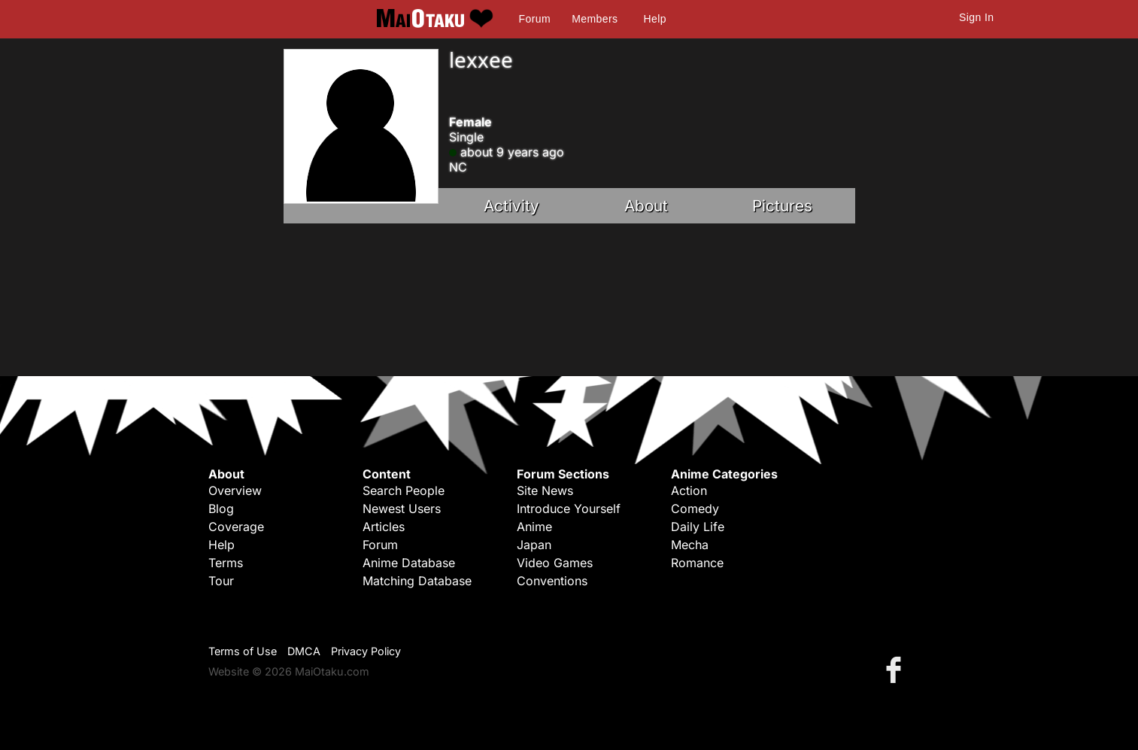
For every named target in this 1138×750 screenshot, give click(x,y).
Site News (545, 490)
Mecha (690, 544)
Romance (697, 562)
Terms (225, 562)
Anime (534, 526)
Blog (221, 508)
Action (689, 490)
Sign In (976, 17)
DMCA (303, 651)
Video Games (555, 562)
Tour (221, 580)
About (646, 205)
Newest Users (402, 508)
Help (655, 19)
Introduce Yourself (569, 508)
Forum (535, 19)
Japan (534, 544)
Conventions (552, 580)
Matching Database (417, 580)
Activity (511, 205)
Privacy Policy (366, 651)
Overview (235, 490)
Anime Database (409, 562)
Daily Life (697, 526)
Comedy (695, 508)
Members (595, 19)
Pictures (782, 205)
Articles (384, 526)
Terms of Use (242, 651)
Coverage (236, 526)
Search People (404, 490)
